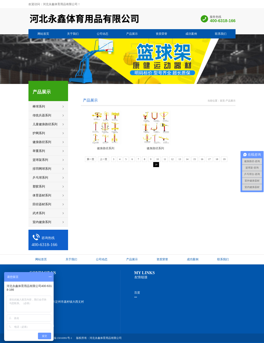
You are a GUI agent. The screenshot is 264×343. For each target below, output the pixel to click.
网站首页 (43, 33)
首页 (222, 100)
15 (194, 159)
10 (157, 159)
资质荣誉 (161, 33)
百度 (137, 292)
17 (209, 159)
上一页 (103, 159)
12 (172, 159)
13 (179, 159)
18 (217, 159)
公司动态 (102, 33)
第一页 (90, 159)
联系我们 (220, 33)
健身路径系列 (105, 148)
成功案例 (191, 33)
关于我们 (73, 33)
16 (202, 159)
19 (224, 159)
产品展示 (132, 33)
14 (187, 159)
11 (165, 159)
